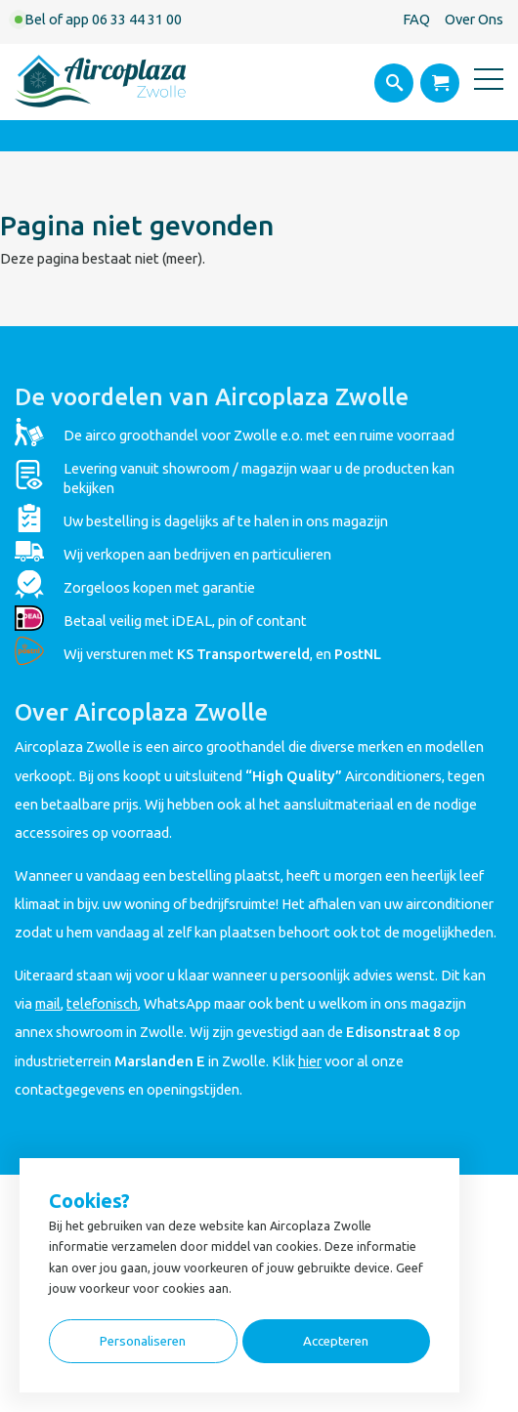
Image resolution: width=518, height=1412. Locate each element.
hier (310, 1061)
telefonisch (102, 1003)
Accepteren (335, 1341)
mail (48, 1003)
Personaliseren (143, 1341)
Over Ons (474, 19)
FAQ (416, 19)
